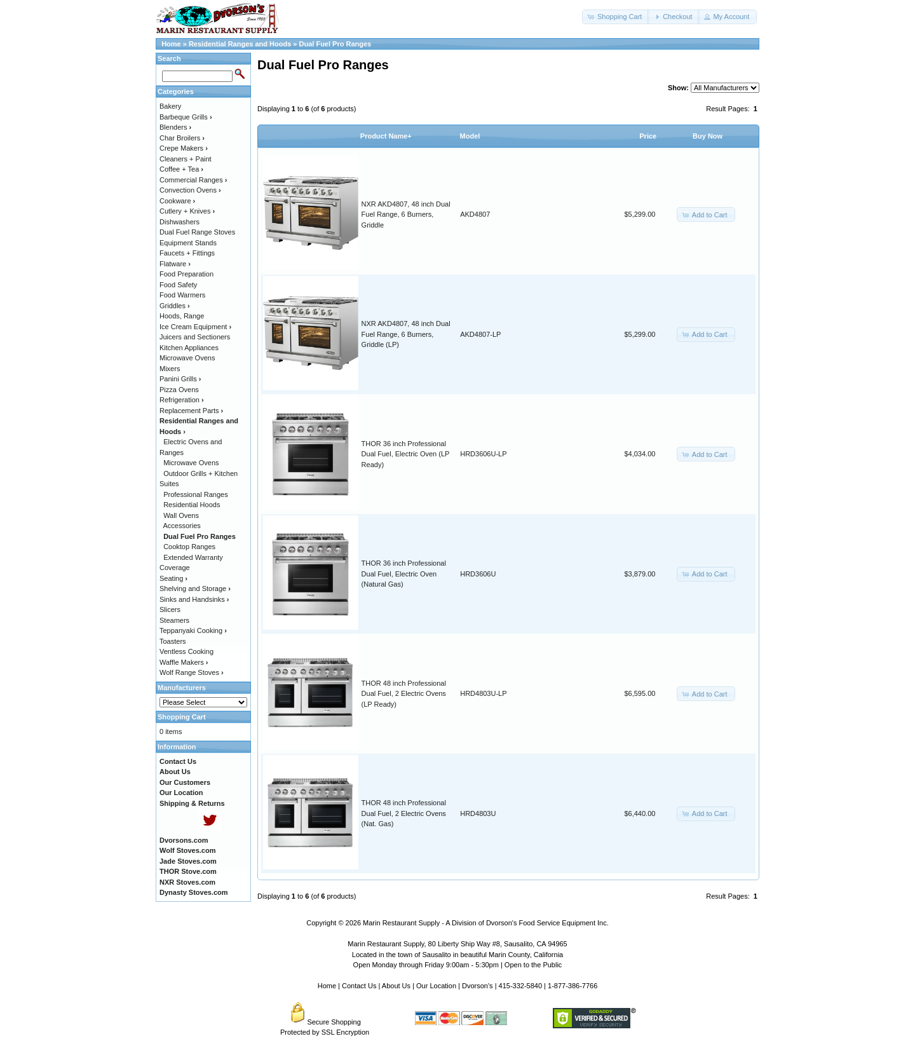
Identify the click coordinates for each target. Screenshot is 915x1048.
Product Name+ (386, 136)
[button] (615, 17)
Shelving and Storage (195, 588)
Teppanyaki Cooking (193, 630)
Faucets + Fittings (187, 253)
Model (470, 136)
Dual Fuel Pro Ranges (335, 44)
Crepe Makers (183, 148)
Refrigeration (181, 400)
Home (171, 44)
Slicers (169, 609)
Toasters (172, 641)
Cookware (177, 201)
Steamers (174, 620)
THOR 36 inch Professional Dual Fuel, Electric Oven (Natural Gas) (404, 573)
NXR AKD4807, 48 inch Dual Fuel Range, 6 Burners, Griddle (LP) (406, 334)
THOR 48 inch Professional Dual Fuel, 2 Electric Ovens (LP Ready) (404, 693)
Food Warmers (182, 295)
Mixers (169, 368)
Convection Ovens (190, 190)
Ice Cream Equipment (195, 326)
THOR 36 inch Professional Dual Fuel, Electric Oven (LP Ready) (406, 454)
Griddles (174, 306)
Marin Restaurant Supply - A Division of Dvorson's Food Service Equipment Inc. (486, 923)
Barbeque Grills (185, 117)
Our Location (436, 986)
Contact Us (359, 986)
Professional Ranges (195, 494)
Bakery (170, 106)
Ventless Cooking (186, 651)
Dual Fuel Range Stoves (197, 232)
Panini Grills (180, 379)
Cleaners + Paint (185, 159)
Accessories (182, 525)
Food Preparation (186, 274)
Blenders (175, 127)
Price (647, 136)
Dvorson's (477, 986)
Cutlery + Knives (187, 211)
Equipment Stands (188, 243)
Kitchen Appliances (189, 347)
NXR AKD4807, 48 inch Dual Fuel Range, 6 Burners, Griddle (406, 214)
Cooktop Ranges (189, 546)
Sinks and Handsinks (194, 599)
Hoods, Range (181, 316)
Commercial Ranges (193, 180)
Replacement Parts (191, 410)
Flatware (175, 264)
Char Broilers (182, 138)
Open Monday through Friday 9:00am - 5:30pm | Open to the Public (457, 965)
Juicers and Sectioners (194, 337)
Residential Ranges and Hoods (240, 44)
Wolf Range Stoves (191, 672)
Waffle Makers (183, 662)
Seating (173, 578)
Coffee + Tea (181, 169)
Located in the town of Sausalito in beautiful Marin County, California (457, 954)
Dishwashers (179, 222)
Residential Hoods (191, 504)
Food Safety (178, 285)
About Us (396, 986)
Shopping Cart (182, 717)
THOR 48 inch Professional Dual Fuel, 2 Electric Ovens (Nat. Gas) (404, 813)
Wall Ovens (181, 515)
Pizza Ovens (179, 389)
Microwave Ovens (187, 358)
